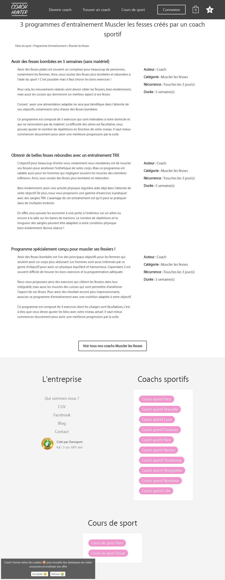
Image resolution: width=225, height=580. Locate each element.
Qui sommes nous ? (62, 398)
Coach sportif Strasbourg (161, 460)
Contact (62, 431)
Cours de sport (133, 9)
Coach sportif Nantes (158, 450)
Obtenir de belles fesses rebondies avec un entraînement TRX (65, 155)
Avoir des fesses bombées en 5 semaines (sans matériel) (60, 61)
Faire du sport (23, 45)
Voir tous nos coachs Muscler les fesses (112, 346)
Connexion (171, 9)
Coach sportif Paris (156, 399)
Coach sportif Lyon (157, 419)
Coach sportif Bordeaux (160, 480)
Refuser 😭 (57, 574)
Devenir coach (60, 9)
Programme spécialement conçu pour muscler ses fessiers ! (63, 249)
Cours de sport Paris (107, 543)
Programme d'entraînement (50, 45)
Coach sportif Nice (156, 440)
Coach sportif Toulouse (160, 429)
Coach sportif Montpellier (162, 470)
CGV (62, 406)
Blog (62, 423)
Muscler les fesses (79, 45)
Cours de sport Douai (108, 553)
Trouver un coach (96, 9)
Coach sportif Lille (156, 491)
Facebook (62, 415)
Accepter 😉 (39, 574)
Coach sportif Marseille (160, 409)
